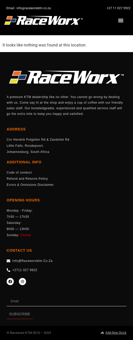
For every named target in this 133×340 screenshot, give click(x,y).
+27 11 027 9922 (118, 8)
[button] (121, 20)
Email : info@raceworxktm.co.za (28, 8)
